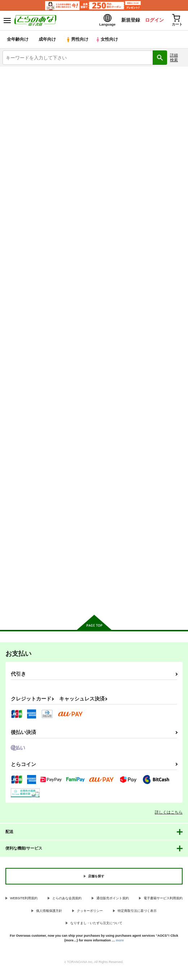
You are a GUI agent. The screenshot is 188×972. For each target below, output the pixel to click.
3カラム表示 (153, 197)
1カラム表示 (178, 197)
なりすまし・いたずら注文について (96, 925)
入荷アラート (20, 84)
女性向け (108, 41)
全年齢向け (18, 41)
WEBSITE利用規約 (24, 900)
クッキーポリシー (90, 912)
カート (31, 385)
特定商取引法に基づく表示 (137, 912)
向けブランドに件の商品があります (93, 600)
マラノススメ (80, 315)
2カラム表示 (166, 197)
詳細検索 (174, 59)
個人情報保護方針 (49, 912)
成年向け (47, 41)
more (120, 942)
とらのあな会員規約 (67, 900)
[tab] (25, 180)
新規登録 (127, 21)
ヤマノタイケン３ (84, 493)
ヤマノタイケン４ (21, 493)
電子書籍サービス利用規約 (163, 900)
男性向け (78, 41)
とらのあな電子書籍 (21, 73)
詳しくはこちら (169, 814)
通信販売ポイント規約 (112, 900)
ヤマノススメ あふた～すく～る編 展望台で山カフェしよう (31, 321)
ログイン (152, 21)
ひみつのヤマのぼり (149, 315)
